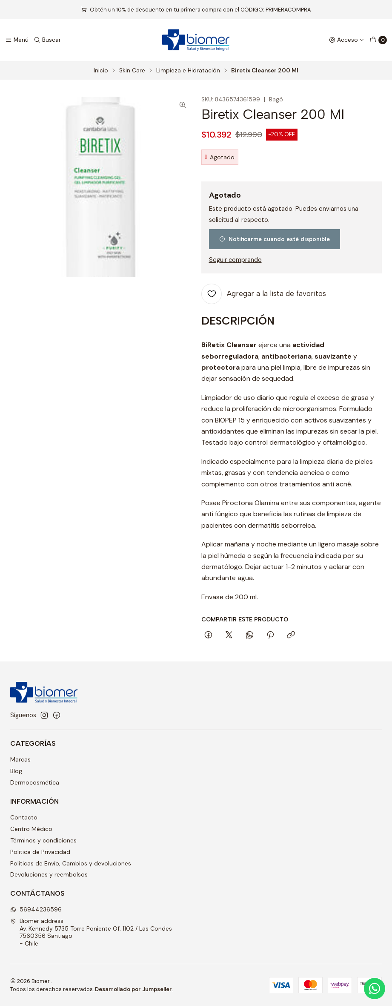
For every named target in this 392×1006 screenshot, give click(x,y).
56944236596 (36, 909)
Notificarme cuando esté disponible (274, 239)
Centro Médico (31, 829)
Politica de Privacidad (40, 852)
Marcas (20, 759)
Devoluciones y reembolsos (49, 874)
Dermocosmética (34, 782)
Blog (16, 771)
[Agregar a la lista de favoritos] (263, 294)
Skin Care (132, 71)
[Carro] (378, 40)
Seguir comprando (235, 260)
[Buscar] (47, 40)
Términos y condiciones (43, 840)
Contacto (23, 817)
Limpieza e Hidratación (188, 71)
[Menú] (17, 40)
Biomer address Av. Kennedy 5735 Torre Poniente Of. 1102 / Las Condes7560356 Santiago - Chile (91, 932)
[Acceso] (347, 40)
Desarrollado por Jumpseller (133, 989)
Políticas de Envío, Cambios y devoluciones (70, 863)
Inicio (101, 71)
